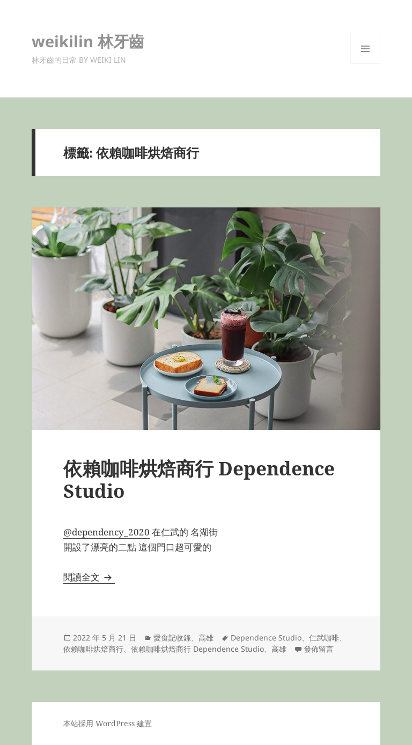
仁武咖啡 (324, 637)
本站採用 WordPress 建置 (107, 723)
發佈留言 (319, 649)
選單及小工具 (365, 63)
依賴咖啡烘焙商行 (93, 649)
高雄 (206, 637)
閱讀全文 (89, 577)
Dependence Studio (266, 637)
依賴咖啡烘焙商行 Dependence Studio (199, 479)
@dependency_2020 (106, 532)
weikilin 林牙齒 (88, 41)
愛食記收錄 (172, 637)
